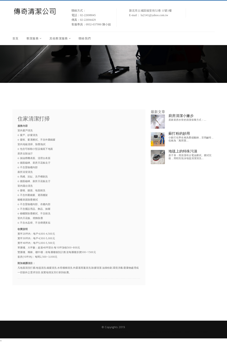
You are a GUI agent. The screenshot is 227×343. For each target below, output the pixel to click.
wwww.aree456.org (107, 331)
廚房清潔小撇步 (181, 116)
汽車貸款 (203, 331)
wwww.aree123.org (31, 331)
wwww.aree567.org (132, 331)
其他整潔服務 (58, 38)
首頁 (15, 38)
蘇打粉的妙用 (179, 133)
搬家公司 (190, 331)
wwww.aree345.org (81, 331)
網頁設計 (177, 331)
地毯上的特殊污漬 (182, 151)
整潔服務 (32, 38)
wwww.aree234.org (56, 331)
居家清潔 (151, 331)
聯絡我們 (85, 38)
